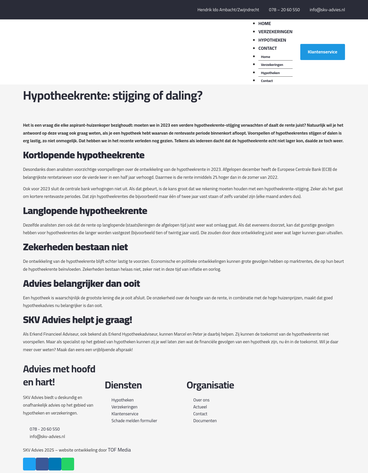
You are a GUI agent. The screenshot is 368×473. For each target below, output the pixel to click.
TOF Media (119, 449)
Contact (267, 80)
